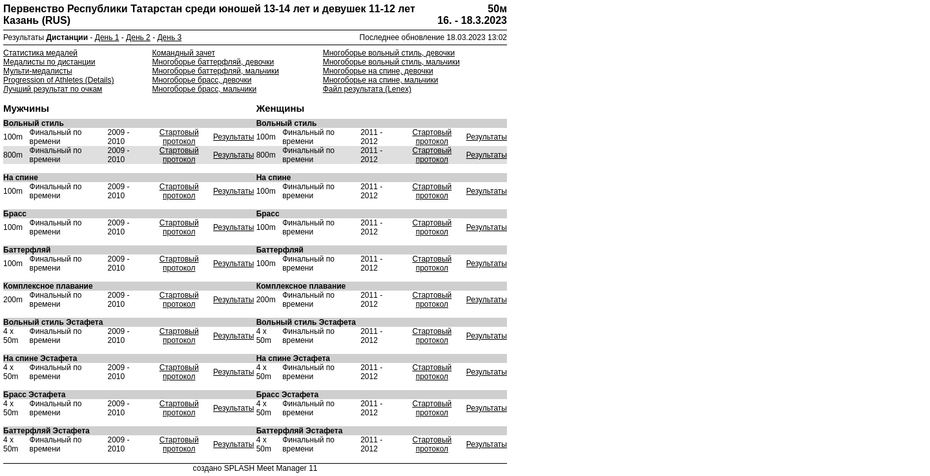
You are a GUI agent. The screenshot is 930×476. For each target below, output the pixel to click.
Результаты (233, 136)
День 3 (169, 37)
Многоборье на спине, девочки (378, 71)
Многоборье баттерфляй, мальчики (215, 71)
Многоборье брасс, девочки (201, 80)
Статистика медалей (40, 52)
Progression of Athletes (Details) (58, 80)
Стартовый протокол (179, 137)
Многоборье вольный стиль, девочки (389, 52)
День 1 (107, 37)
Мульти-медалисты (37, 71)
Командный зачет (183, 52)
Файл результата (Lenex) (367, 89)
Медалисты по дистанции (49, 62)
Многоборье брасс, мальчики (204, 89)
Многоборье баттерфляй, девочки (213, 62)
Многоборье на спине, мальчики (381, 80)
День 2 (138, 37)
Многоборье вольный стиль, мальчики (391, 62)
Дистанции (67, 37)
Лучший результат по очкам (52, 89)
